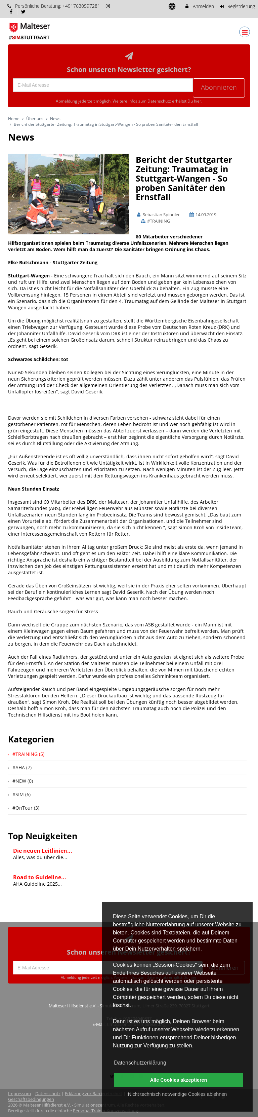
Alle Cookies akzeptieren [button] (178, 1080)
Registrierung (237, 6)
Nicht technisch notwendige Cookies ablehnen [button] (177, 1094)
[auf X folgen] (24, 11)
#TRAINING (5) (28, 754)
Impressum (19, 1093)
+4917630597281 (81, 6)
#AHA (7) (22, 767)
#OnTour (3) (25, 808)
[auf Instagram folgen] (109, 6)
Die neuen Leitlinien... (42, 850)
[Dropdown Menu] (244, 32)
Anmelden (199, 6)
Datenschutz (47, 1093)
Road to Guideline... (39, 877)
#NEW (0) (22, 781)
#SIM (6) (21, 794)
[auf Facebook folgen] (11, 11)
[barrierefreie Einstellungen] (172, 6)
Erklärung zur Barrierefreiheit (93, 1093)
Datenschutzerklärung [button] (140, 1063)
